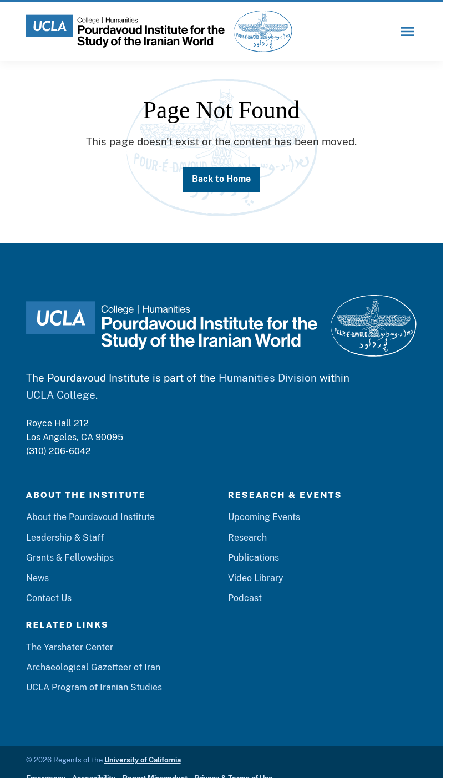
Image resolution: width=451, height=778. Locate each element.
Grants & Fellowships (70, 557)
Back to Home (221, 179)
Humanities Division (268, 378)
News (37, 578)
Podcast (245, 598)
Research (247, 537)
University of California (142, 760)
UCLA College (60, 395)
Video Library (255, 578)
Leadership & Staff (65, 537)
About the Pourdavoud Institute (90, 517)
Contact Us (49, 598)
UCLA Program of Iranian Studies (94, 687)
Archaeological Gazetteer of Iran (93, 667)
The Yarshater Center (69, 647)
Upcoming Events (264, 517)
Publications (253, 557)
